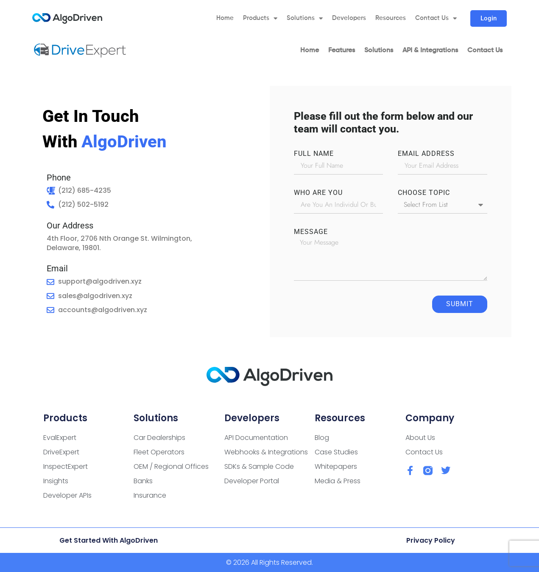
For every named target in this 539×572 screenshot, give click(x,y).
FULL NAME (314, 153)
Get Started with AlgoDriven (108, 540)
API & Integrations (430, 50)
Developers (349, 18)
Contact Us (436, 18)
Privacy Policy (430, 540)
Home (225, 18)
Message (311, 231)
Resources (390, 18)
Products (260, 18)
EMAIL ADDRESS (426, 153)
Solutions (305, 18)
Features (341, 50)
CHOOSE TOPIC (424, 192)
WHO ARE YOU (318, 192)
